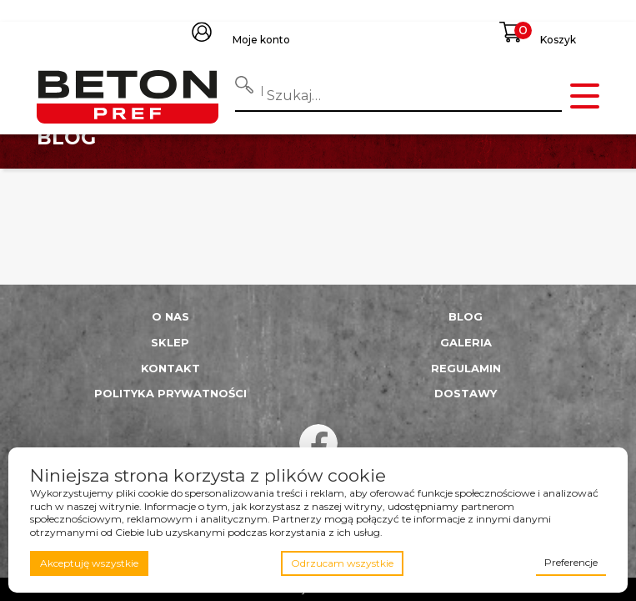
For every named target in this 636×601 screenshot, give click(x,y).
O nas (170, 316)
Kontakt (170, 368)
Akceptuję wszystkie (89, 563)
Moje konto (261, 39)
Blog (465, 316)
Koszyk (558, 39)
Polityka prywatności (170, 393)
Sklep (170, 342)
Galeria (466, 342)
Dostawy (465, 393)
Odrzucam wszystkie (342, 563)
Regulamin (466, 368)
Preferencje (571, 562)
